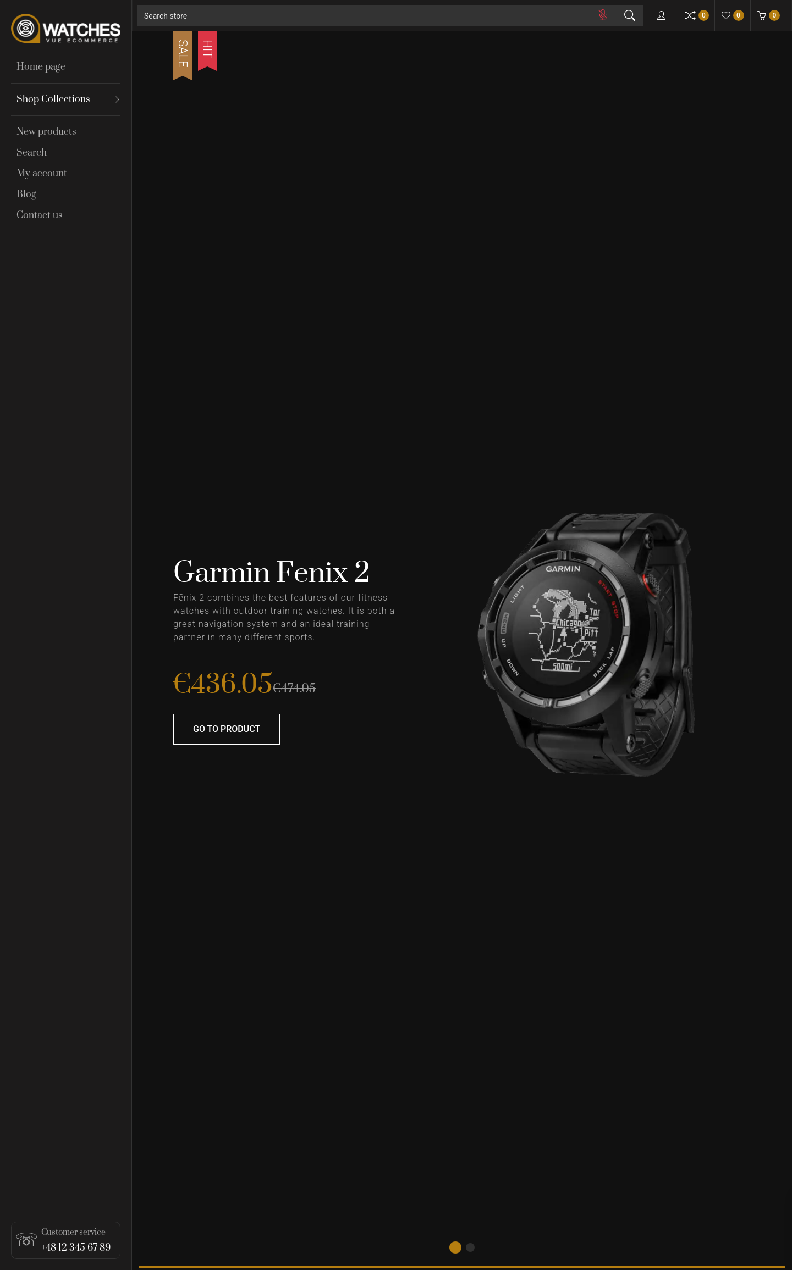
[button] (455, 1247)
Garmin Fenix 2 (271, 573)
